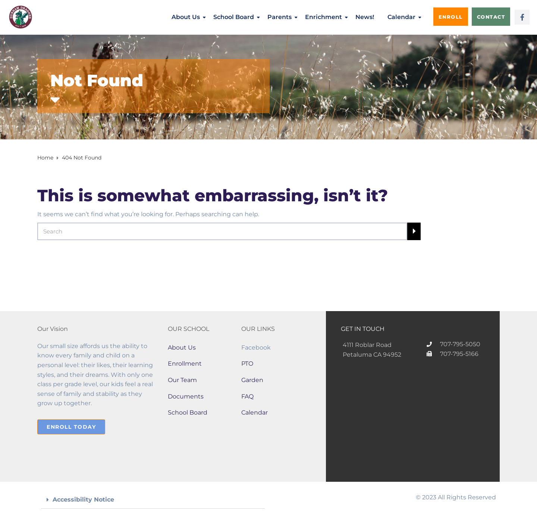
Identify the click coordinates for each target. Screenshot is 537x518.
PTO (247, 363)
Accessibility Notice (83, 499)
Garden (252, 380)
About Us (186, 17)
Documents (186, 396)
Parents (279, 17)
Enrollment (185, 363)
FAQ (247, 396)
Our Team (182, 380)
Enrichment (323, 17)
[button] (153, 500)
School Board (233, 17)
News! (364, 17)
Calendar (401, 17)
